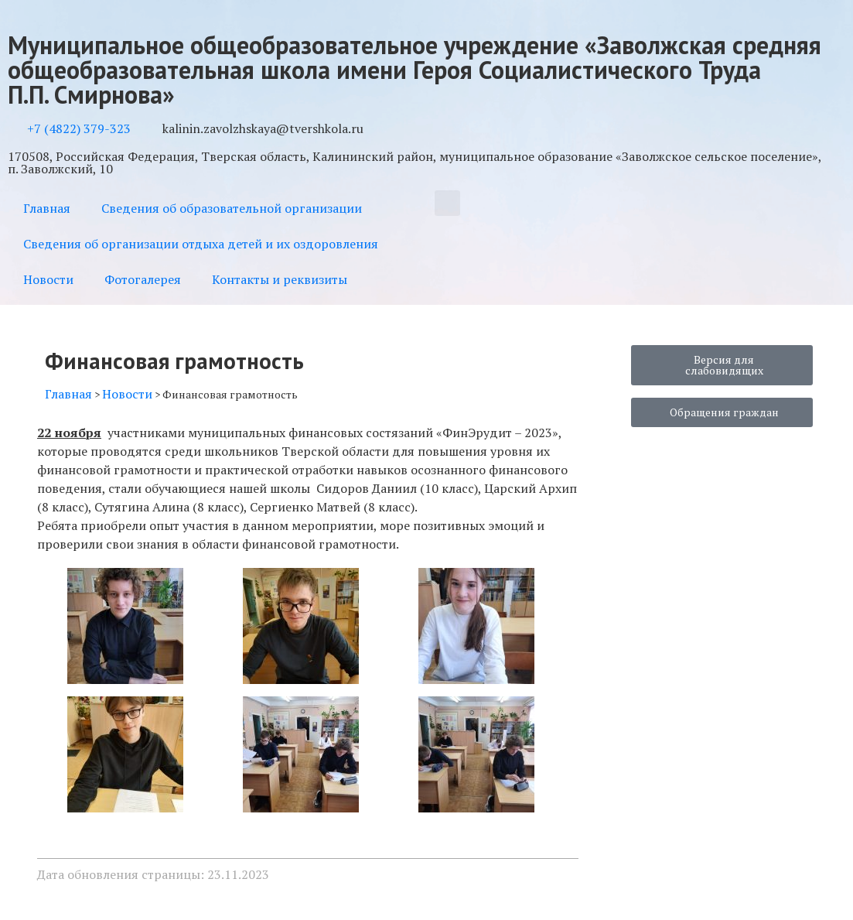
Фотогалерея (142, 279)
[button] (447, 203)
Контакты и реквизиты (279, 279)
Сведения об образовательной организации (231, 208)
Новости (48, 279)
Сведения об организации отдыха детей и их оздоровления (200, 243)
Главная (46, 208)
